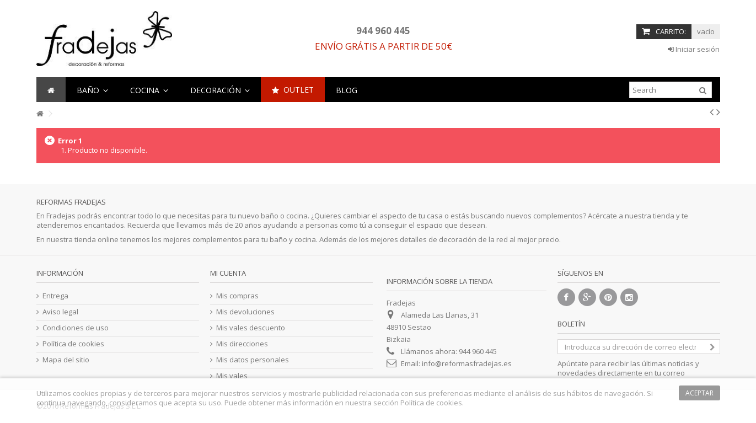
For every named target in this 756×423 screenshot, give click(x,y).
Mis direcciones (242, 344)
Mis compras (237, 296)
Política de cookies (73, 344)
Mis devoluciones (245, 312)
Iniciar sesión (694, 49)
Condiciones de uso (75, 328)
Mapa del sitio (65, 360)
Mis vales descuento (250, 328)
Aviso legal (60, 312)
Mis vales (232, 376)
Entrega (55, 296)
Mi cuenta (228, 273)
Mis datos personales (252, 360)
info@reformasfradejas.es (467, 363)
